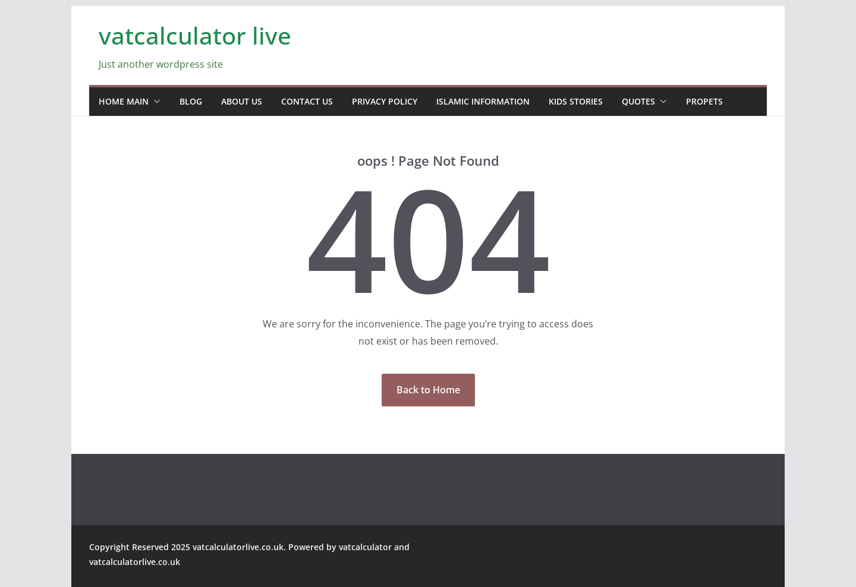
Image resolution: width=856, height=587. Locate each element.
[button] (154, 101)
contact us (307, 101)
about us (241, 101)
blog (191, 101)
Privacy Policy (384, 101)
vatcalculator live (195, 35)
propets (704, 101)
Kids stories (576, 101)
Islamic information (483, 101)
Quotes (638, 101)
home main (124, 101)
